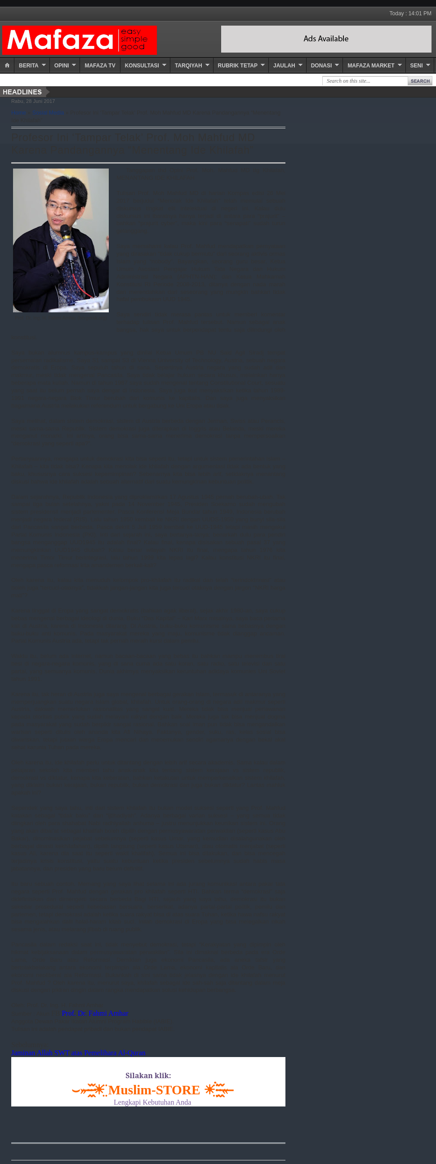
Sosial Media (48, 113)
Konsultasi (142, 65)
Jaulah (284, 65)
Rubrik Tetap (238, 65)
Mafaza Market (370, 65)
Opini (61, 65)
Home (18, 113)
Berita (29, 65)
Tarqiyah (188, 65)
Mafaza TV (100, 65)
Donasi (321, 65)
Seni (416, 65)
